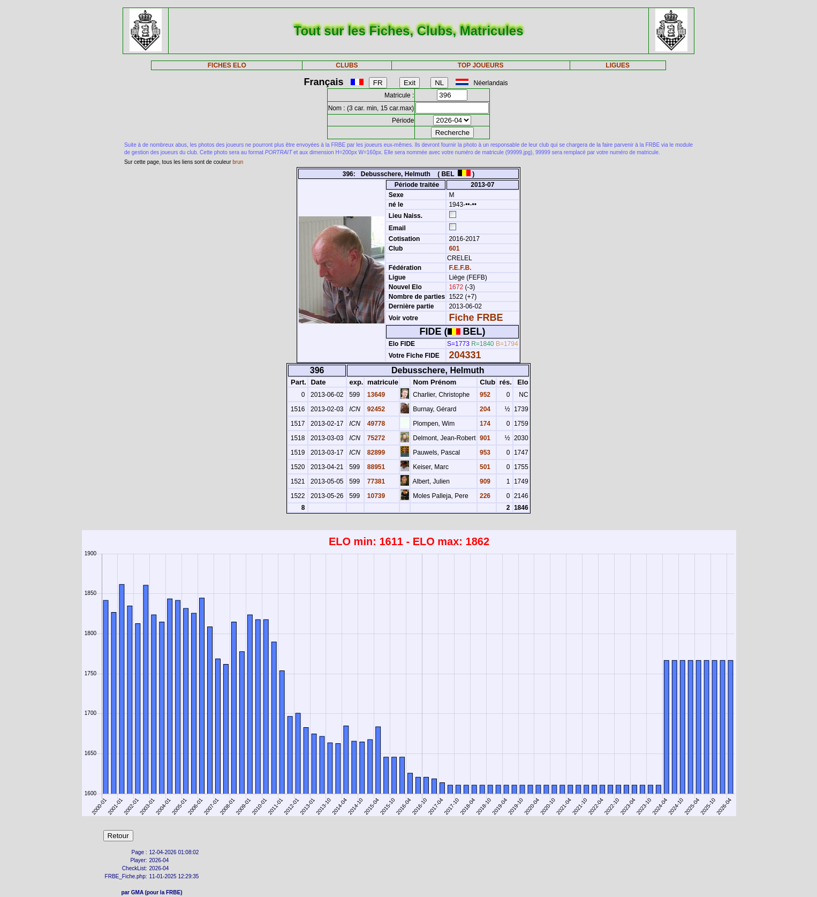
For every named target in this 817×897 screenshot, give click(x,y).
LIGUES (618, 65)
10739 (375, 496)
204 (484, 409)
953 (484, 452)
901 (484, 438)
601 (453, 248)
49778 (375, 423)
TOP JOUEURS (481, 65)
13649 (375, 394)
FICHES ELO (227, 65)
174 (484, 423)
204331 (465, 355)
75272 (375, 438)
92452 (375, 409)
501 (484, 467)
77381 (375, 481)
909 (484, 481)
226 (484, 496)
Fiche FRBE (476, 317)
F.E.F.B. (460, 268)
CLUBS (347, 65)
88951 (375, 467)
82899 (375, 452)
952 (484, 394)
